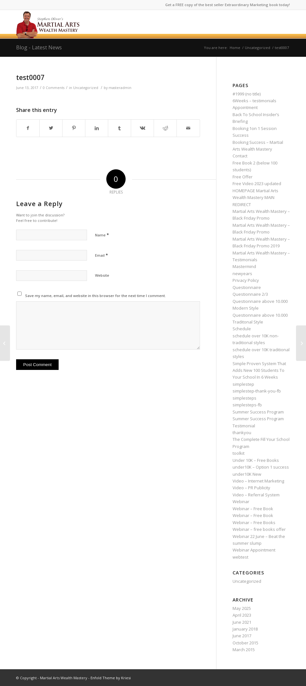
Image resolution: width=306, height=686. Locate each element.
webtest (240, 557)
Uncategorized (85, 87)
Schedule (242, 329)
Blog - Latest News (39, 47)
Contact (240, 156)
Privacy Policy (246, 280)
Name (102, 235)
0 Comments (53, 87)
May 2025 (242, 608)
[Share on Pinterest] (73, 128)
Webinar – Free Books (254, 522)
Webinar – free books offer (259, 529)
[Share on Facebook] (27, 128)
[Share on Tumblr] (119, 128)
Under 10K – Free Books (256, 460)
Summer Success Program (258, 412)
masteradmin (120, 87)
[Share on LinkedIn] (96, 128)
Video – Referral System (256, 495)
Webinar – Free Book (253, 509)
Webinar (241, 501)
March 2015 (244, 649)
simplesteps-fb (247, 405)
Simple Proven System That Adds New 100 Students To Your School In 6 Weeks (259, 370)
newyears (242, 273)
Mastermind (244, 266)
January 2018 (245, 629)
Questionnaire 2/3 (250, 294)
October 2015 (245, 643)
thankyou (242, 432)
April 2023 (242, 615)
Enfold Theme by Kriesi (111, 677)
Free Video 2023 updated (257, 183)
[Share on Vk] (142, 128)
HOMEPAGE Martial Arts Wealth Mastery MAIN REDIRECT (255, 197)
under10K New (247, 474)
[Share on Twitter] (51, 128)
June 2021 (242, 622)
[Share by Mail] (188, 128)
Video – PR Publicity (251, 488)
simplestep (243, 384)
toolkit (238, 453)
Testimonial (244, 426)
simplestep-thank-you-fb (257, 391)
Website (102, 275)
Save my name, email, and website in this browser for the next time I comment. (95, 295)
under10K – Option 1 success (261, 467)
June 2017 (242, 636)
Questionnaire (247, 287)
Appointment (245, 107)
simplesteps (244, 398)
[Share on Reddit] (165, 128)
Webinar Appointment (254, 550)
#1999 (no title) (247, 94)
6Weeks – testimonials (254, 101)
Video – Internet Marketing (258, 481)
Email (101, 255)
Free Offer (243, 177)
